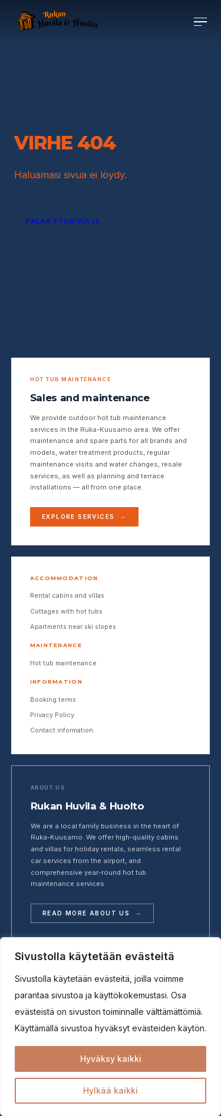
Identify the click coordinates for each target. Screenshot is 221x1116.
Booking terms (53, 699)
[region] (110, 1026)
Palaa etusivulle (63, 221)
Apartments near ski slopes (73, 626)
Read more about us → (91, 913)
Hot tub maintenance (63, 663)
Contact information (61, 730)
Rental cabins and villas (67, 595)
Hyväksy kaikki (110, 1059)
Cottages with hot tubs (66, 611)
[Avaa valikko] (200, 22)
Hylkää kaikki (110, 1090)
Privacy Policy (52, 715)
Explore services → (84, 516)
